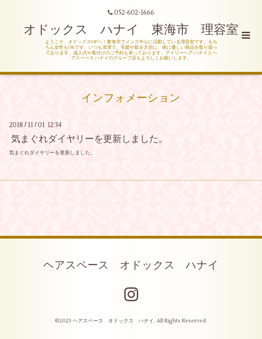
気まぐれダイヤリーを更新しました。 (89, 138)
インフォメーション (131, 98)
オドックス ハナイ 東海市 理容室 (131, 30)
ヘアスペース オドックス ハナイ (131, 265)
